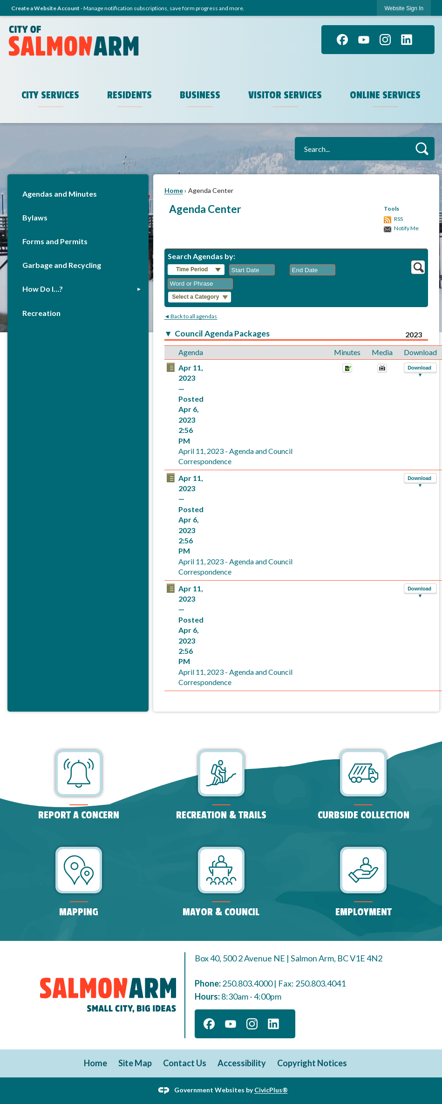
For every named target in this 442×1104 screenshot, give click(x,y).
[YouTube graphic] (364, 40)
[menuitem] (78, 194)
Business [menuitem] (200, 95)
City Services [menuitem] (50, 95)
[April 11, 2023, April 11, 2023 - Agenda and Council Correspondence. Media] (382, 370)
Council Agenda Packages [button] (222, 333)
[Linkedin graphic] (407, 40)
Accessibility (242, 1063)
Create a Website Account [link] (45, 8)
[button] (422, 148)
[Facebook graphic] (342, 40)
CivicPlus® (271, 1090)
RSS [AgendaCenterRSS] (398, 218)
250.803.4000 (247, 983)
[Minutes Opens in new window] (347, 370)
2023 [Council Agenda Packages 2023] (413, 334)
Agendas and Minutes (59, 193)
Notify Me (406, 228)
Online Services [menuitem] (385, 95)
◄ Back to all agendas (191, 316)
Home (173, 190)
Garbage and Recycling (61, 265)
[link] (404, 8)
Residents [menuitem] (129, 95)
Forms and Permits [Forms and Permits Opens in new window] (55, 241)
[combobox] (252, 269)
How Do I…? (42, 288)
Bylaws (35, 217)
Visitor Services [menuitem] (285, 95)
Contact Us (184, 1063)
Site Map (135, 1063)
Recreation (41, 313)
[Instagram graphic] (385, 40)
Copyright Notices (312, 1063)
